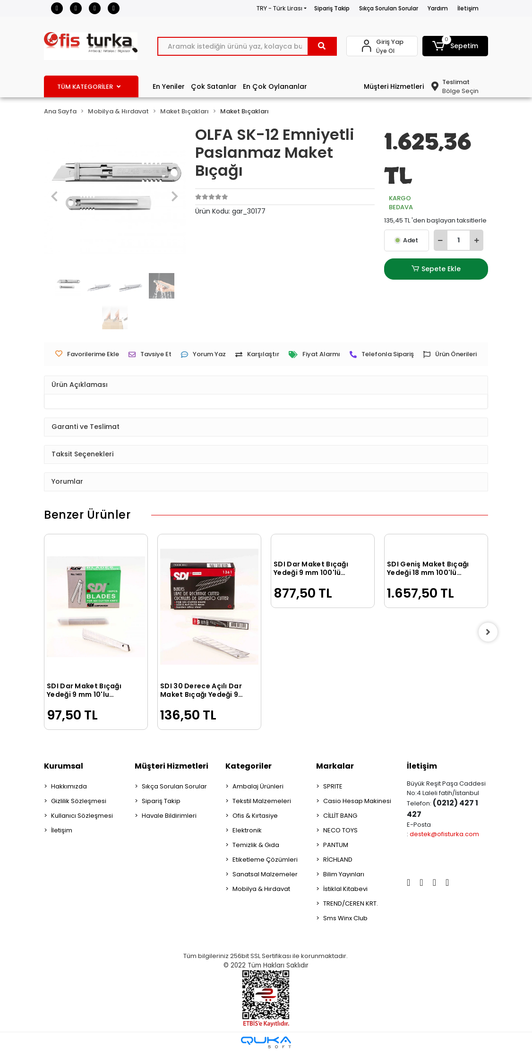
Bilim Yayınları (343, 874)
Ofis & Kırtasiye (255, 815)
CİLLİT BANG (340, 815)
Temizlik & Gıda (255, 844)
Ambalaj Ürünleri (257, 786)
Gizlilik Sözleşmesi (78, 800)
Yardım (438, 8)
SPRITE (333, 786)
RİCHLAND (337, 859)
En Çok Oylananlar (275, 86)
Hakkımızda (69, 786)
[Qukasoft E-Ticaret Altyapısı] (266, 1042)
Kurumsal (63, 766)
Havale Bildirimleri (169, 815)
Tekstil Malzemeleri (261, 800)
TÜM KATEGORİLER (88, 86)
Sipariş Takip (332, 8)
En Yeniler (169, 86)
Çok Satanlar (214, 86)
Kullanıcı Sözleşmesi (82, 815)
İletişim (468, 8)
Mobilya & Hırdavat (261, 888)
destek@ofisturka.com (444, 834)
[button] (455, 46)
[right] (488, 632)
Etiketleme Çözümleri (265, 859)
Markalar (335, 766)
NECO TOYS (340, 830)
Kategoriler (248, 766)
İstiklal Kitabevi (345, 888)
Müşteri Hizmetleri (394, 86)
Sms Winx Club (345, 918)
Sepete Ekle (436, 269)
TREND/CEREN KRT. (350, 903)
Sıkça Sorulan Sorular (388, 8)
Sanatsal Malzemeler (265, 874)
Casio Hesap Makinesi (357, 800)
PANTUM (335, 844)
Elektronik (247, 830)
